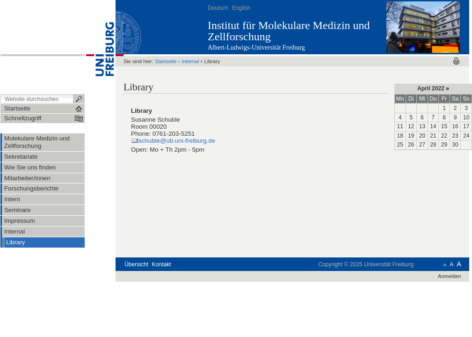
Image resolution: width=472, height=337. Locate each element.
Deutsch (218, 8)
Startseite (166, 61)
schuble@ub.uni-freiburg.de (176, 140)
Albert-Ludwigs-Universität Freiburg (256, 47)
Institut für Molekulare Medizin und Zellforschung (289, 31)
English (241, 8)
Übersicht (136, 264)
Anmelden (449, 276)
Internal (190, 61)
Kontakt (161, 264)
